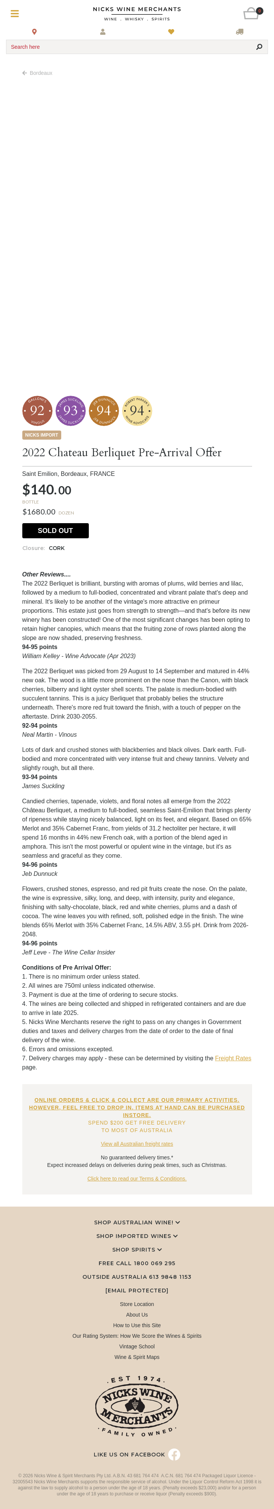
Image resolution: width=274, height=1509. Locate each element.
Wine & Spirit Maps (137, 1357)
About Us (137, 1315)
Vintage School (137, 1346)
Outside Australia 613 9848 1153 (137, 1277)
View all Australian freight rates (137, 1144)
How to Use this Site (137, 1325)
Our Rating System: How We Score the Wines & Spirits (137, 1336)
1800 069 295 (154, 1263)
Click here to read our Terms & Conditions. (137, 1179)
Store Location (137, 1304)
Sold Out (55, 531)
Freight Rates (233, 1058)
